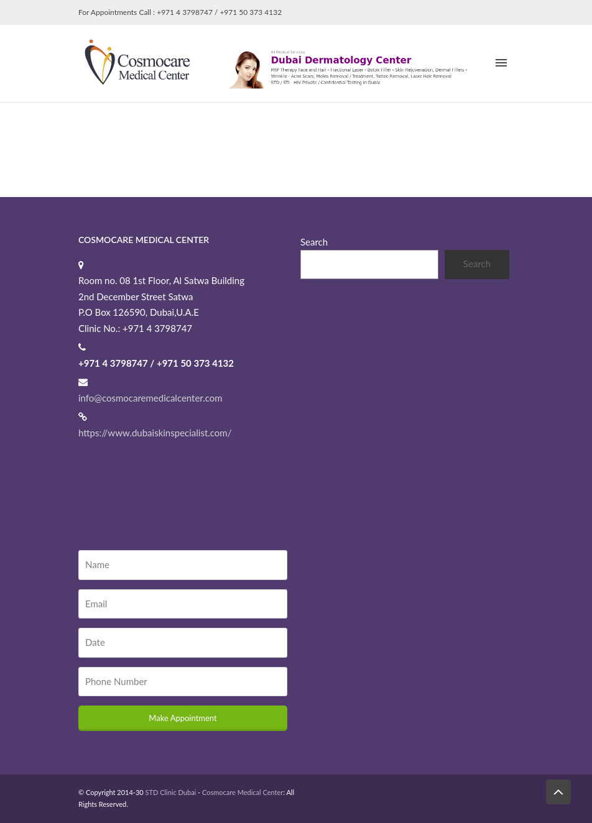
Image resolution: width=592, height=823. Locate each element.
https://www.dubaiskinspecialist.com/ (154, 432)
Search (314, 241)
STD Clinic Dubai (171, 792)
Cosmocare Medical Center (242, 792)
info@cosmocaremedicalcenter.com (150, 397)
